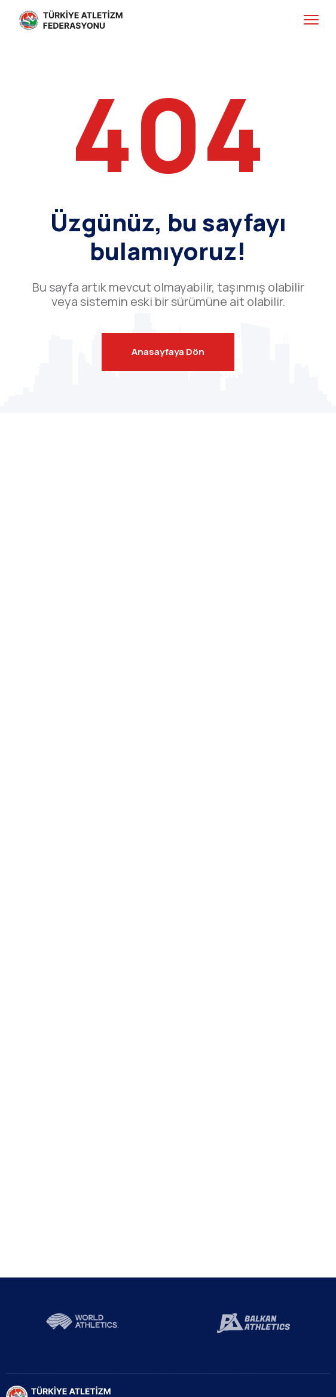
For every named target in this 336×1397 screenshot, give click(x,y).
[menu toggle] (311, 20)
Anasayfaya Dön (168, 351)
